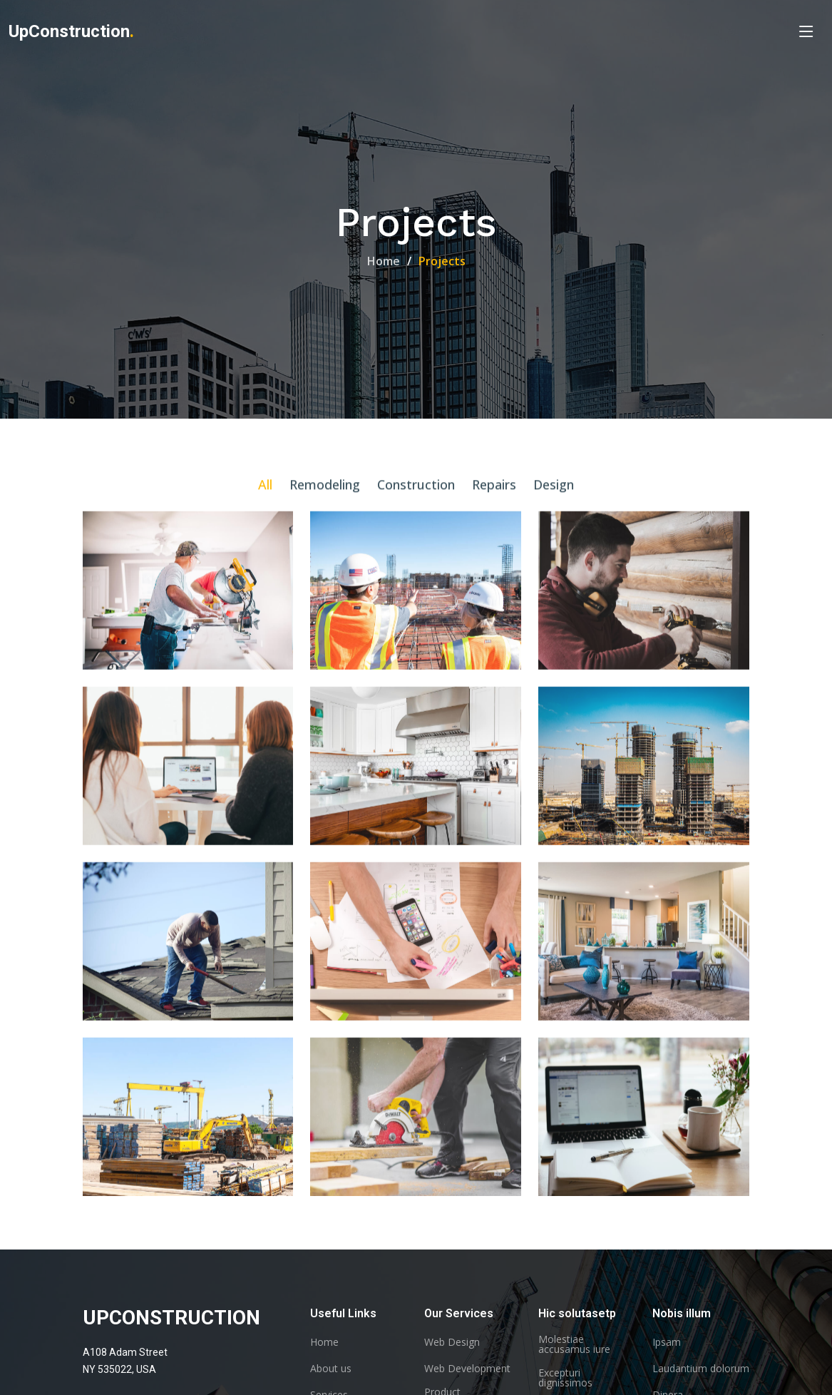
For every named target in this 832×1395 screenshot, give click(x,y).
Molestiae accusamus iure (574, 1344)
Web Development (467, 1369)
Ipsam (666, 1342)
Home (383, 261)
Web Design (452, 1342)
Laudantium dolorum (700, 1369)
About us (330, 1369)
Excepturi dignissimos (565, 1378)
